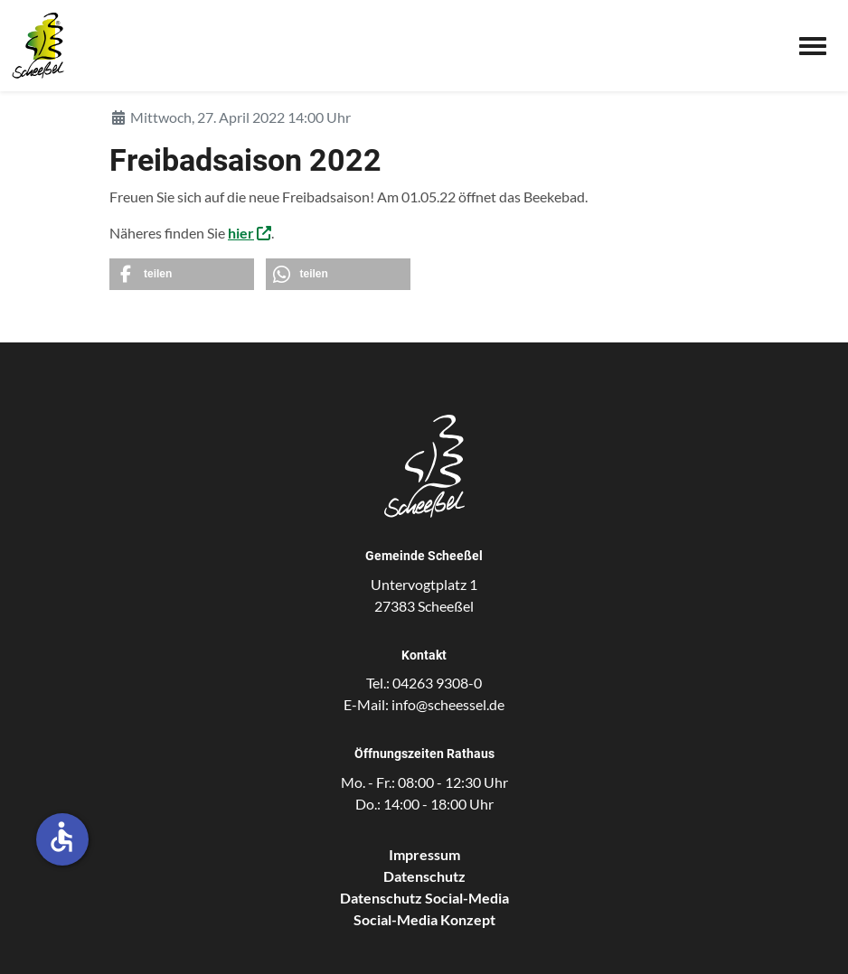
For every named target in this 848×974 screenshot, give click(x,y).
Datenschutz (424, 876)
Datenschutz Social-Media (424, 897)
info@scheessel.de (447, 704)
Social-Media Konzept (424, 919)
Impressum (424, 854)
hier (241, 232)
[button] (181, 274)
